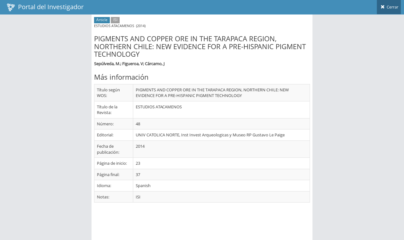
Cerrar (388, 7)
